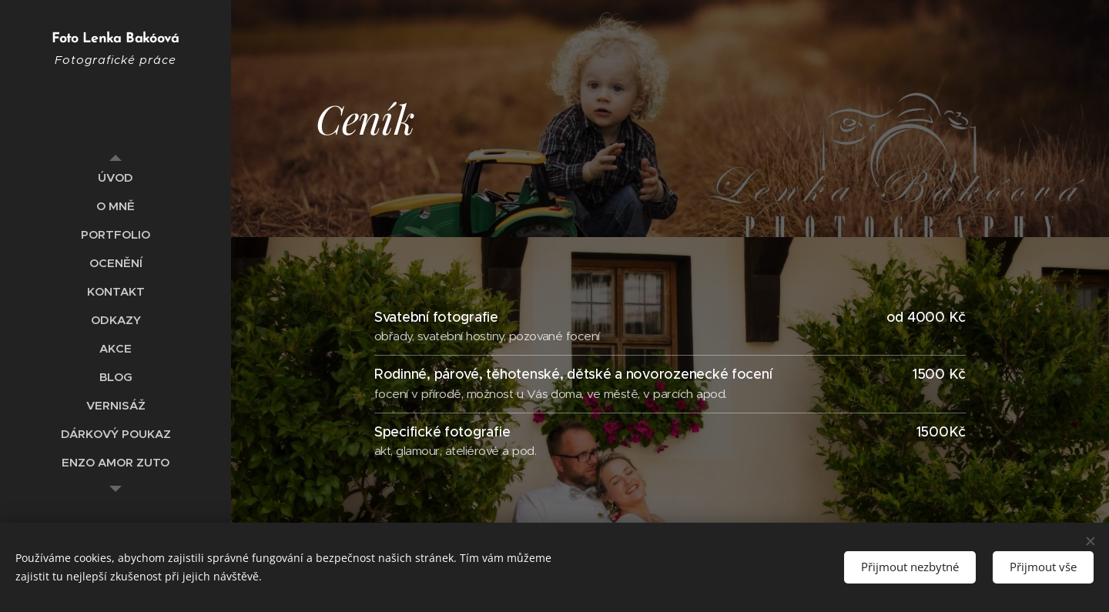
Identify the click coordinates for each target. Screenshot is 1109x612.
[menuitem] (115, 177)
